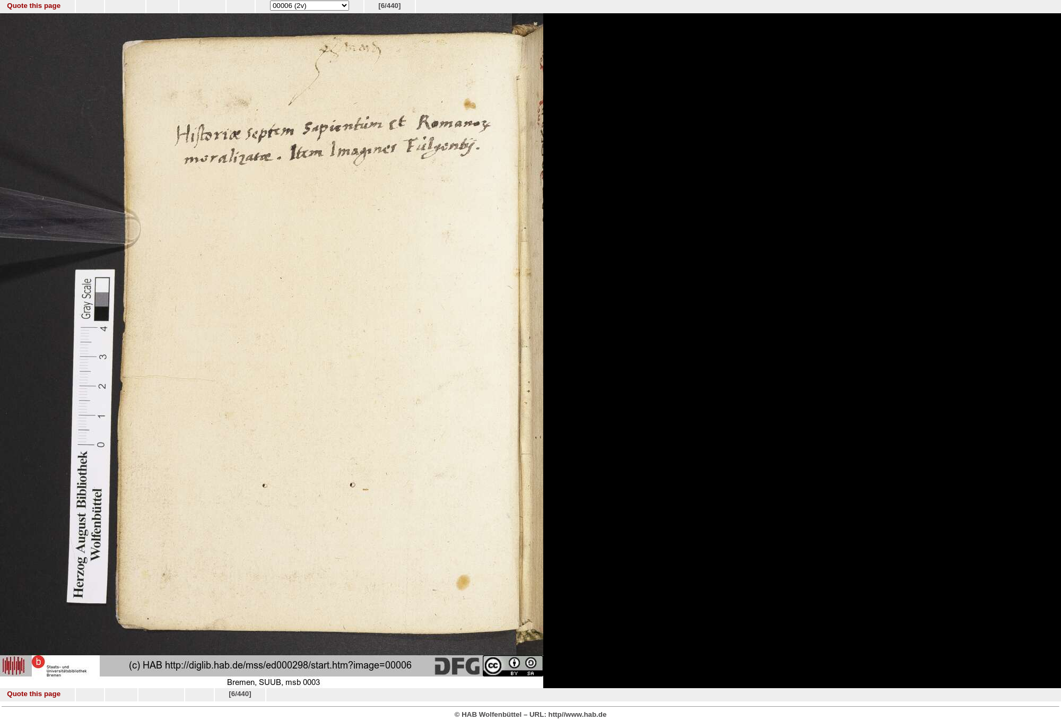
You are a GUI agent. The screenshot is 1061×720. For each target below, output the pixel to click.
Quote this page (33, 6)
